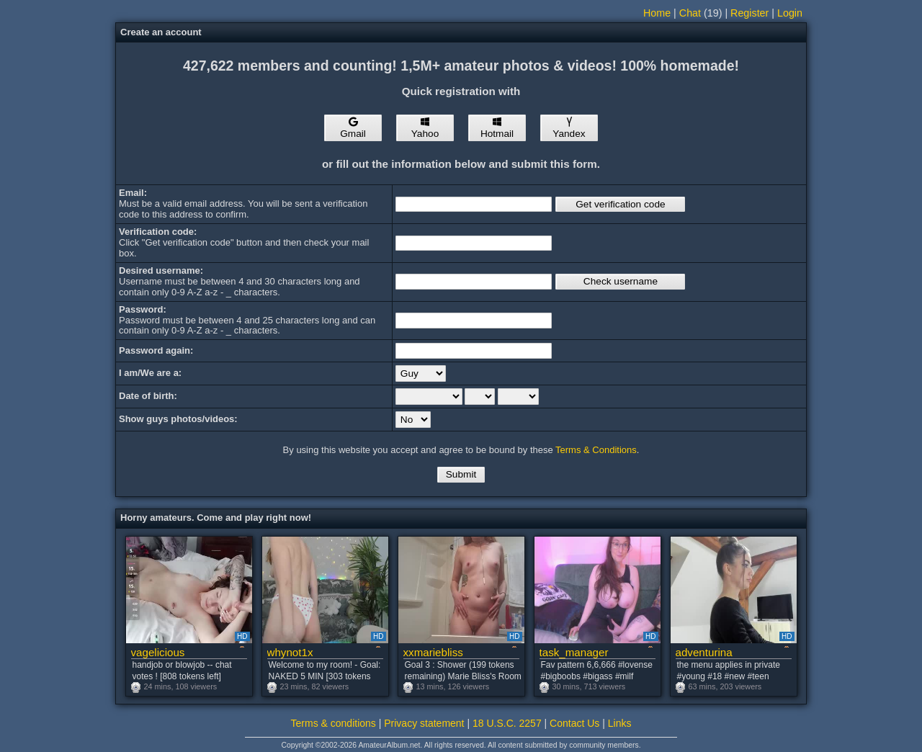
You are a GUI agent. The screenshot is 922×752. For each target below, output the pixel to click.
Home (657, 13)
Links (620, 723)
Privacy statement (424, 723)
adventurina (704, 652)
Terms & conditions (333, 723)
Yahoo (425, 128)
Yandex (568, 128)
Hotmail (497, 128)
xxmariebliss (433, 652)
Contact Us (574, 723)
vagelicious (158, 652)
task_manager (574, 652)
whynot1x (290, 652)
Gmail (353, 128)
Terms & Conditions (596, 449)
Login (789, 13)
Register (749, 13)
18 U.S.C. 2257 (507, 723)
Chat (690, 13)
